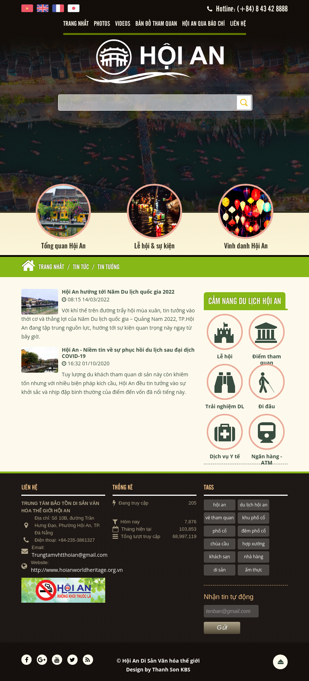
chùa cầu (219, 544)
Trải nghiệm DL (224, 406)
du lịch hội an (253, 505)
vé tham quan (219, 518)
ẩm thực (253, 570)
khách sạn (219, 556)
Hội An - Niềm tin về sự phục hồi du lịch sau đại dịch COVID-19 (128, 352)
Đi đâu (266, 406)
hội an (219, 505)
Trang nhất (76, 24)
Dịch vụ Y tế (225, 456)
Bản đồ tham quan (156, 24)
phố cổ (220, 531)
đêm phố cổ (253, 531)
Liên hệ (238, 24)
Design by (158, 669)
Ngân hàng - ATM (266, 459)
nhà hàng (253, 556)
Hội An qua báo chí (203, 24)
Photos (102, 24)
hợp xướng (253, 544)
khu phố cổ (253, 518)
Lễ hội (224, 356)
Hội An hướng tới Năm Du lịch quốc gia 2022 (118, 291)
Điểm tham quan (266, 359)
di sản (219, 570)
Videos (122, 24)
